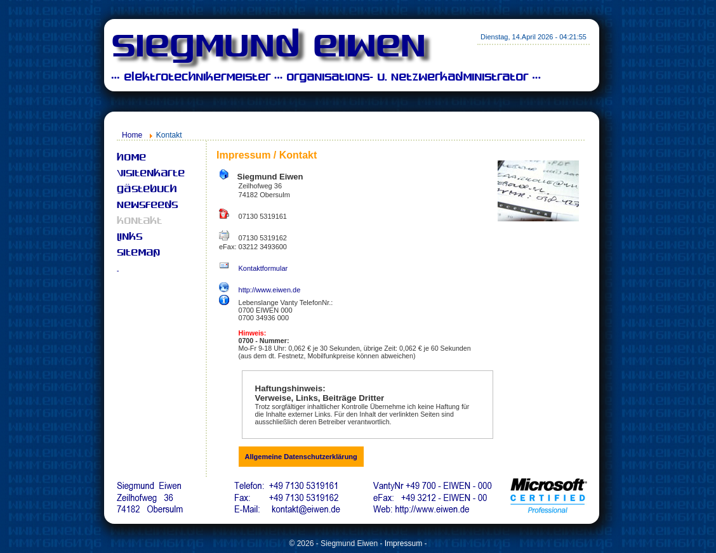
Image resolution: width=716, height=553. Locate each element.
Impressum (403, 543)
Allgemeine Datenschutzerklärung (301, 456)
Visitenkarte (151, 173)
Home (132, 135)
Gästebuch (146, 189)
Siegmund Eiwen (268, 48)
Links (129, 237)
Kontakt (139, 221)
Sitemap (138, 253)
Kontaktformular (263, 268)
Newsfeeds (147, 205)
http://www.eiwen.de (270, 290)
